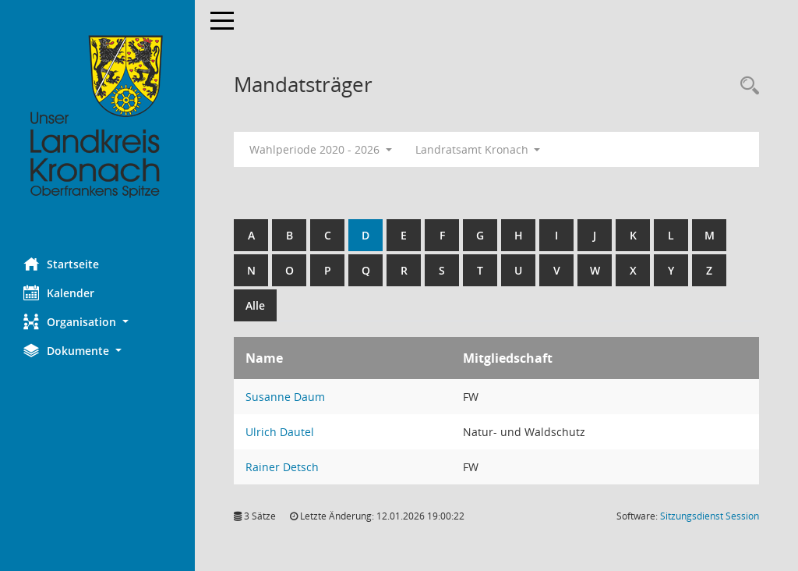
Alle (255, 305)
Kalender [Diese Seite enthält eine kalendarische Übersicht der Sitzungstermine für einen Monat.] (58, 292)
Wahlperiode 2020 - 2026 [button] (320, 149)
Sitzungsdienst (709, 516)
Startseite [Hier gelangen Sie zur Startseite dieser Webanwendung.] (61, 263)
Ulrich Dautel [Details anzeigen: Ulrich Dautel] (279, 431)
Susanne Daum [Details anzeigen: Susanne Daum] (285, 396)
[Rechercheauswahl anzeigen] (746, 86)
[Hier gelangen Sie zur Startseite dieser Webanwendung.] (97, 117)
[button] (97, 321)
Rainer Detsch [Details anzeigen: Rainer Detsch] (282, 466)
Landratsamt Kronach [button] (478, 149)
